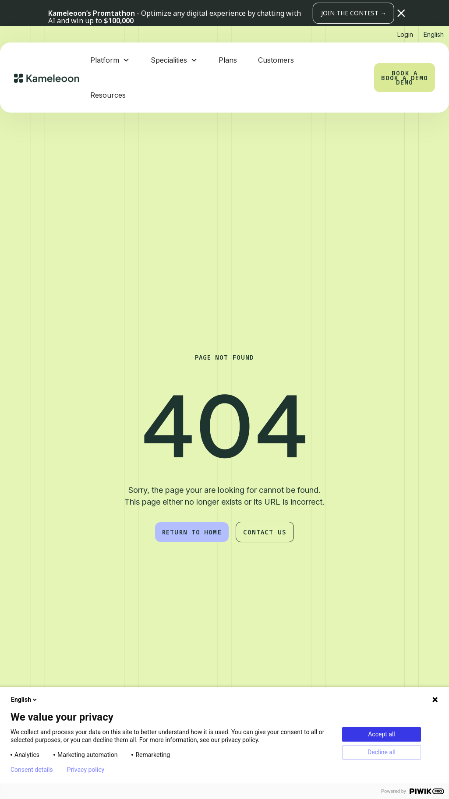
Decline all (382, 752)
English (24, 699)
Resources (108, 95)
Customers (276, 60)
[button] (401, 13)
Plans (228, 60)
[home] (47, 77)
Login (405, 34)
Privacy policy (85, 769)
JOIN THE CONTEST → (353, 13)
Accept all (381, 734)
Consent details (32, 769)
